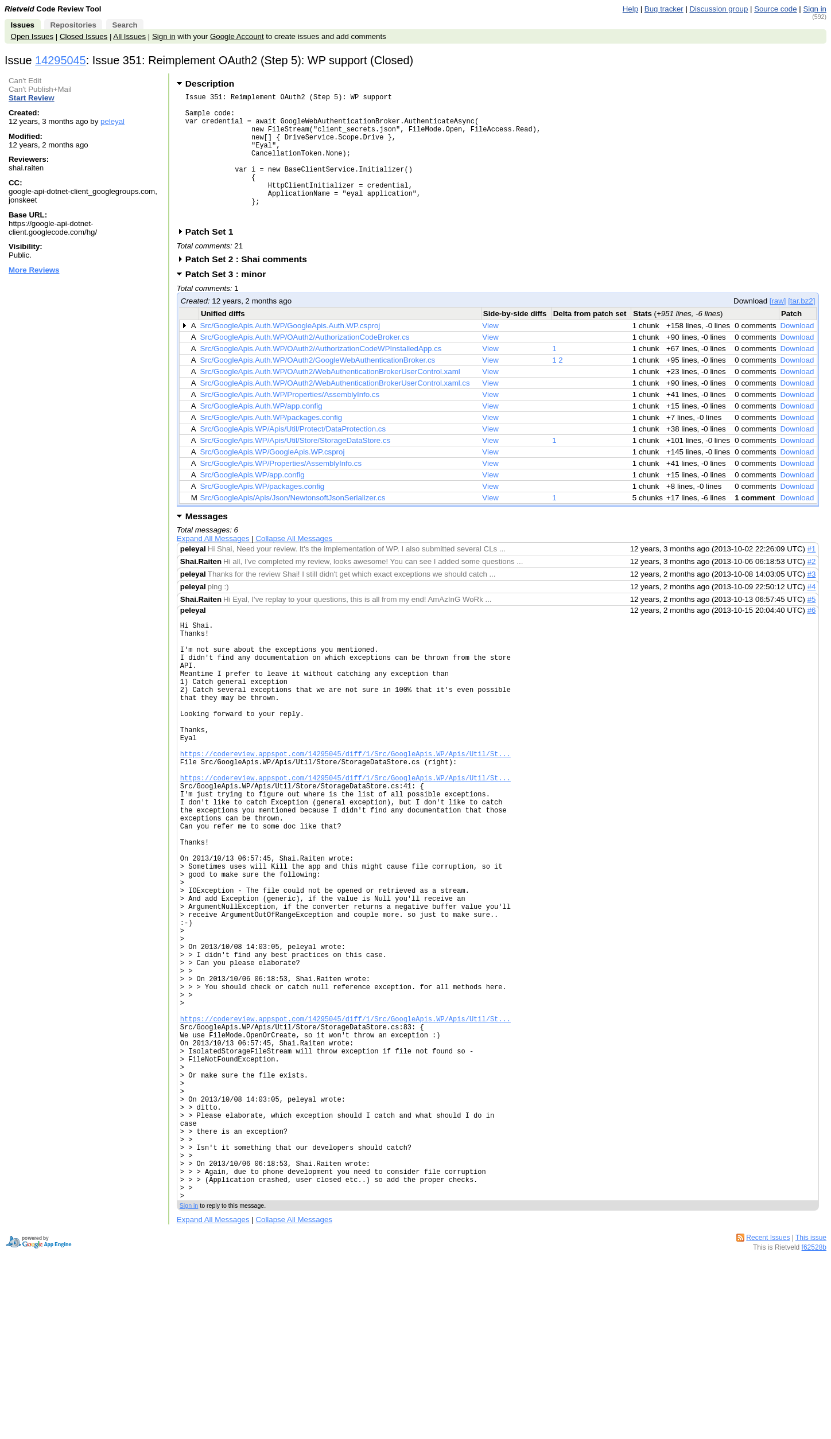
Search (124, 25)
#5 (811, 627)
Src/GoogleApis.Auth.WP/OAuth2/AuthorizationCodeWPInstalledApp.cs (320, 376)
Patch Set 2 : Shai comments (249, 286)
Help (630, 9)
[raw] (778, 328)
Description (209, 83)
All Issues (129, 36)
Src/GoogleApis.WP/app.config (252, 502)
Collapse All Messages (293, 566)
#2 (811, 589)
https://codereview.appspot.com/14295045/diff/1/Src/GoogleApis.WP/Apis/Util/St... (345, 810)
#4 (811, 614)
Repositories (73, 25)
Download (797, 353)
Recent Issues (768, 1389)
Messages (206, 544)
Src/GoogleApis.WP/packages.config (262, 514)
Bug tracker (664, 9)
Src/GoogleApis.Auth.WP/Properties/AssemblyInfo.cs (289, 422)
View (490, 353)
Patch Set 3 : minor (229, 301)
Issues (22, 25)
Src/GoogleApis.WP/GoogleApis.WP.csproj (272, 479)
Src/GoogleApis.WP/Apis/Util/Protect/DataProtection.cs (293, 456)
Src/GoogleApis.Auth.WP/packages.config (271, 445)
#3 (811, 601)
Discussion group (719, 9)
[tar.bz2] (801, 328)
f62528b (814, 1399)
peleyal (112, 121)
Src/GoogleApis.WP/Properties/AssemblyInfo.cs (281, 491)
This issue (810, 1389)
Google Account (237, 36)
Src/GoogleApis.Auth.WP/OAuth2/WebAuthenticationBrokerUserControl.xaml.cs (334, 410)
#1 (811, 576)
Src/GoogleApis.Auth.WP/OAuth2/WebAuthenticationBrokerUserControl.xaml (330, 399)
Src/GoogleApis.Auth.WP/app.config (261, 433)
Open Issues (32, 36)
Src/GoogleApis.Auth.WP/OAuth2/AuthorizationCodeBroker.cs (304, 364)
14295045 (60, 60)
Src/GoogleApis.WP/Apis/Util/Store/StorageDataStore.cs (295, 468)
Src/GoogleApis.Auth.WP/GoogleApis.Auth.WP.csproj (290, 353)
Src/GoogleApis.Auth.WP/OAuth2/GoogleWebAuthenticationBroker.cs (317, 387)
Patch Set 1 (213, 259)
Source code (775, 9)
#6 (811, 637)
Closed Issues (83, 36)
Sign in (814, 9)
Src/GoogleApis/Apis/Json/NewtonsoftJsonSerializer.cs (292, 525)
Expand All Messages (213, 566)
